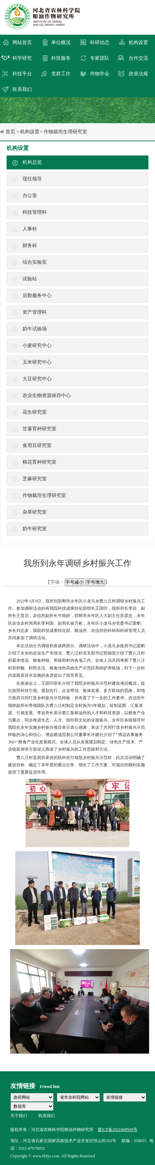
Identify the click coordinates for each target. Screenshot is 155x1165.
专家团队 (99, 58)
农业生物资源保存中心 (46, 395)
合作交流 (138, 58)
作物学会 (99, 73)
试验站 (29, 278)
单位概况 (61, 42)
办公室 (29, 195)
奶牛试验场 (34, 328)
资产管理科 (34, 312)
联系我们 (22, 89)
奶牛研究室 (34, 528)
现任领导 (32, 178)
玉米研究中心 (37, 362)
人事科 (29, 228)
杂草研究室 (34, 512)
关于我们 (18, 1115)
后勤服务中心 (37, 295)
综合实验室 (34, 262)
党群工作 (61, 73)
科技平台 (22, 73)
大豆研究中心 (37, 378)
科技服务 (61, 58)
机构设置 (138, 42)
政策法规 (138, 73)
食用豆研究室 (37, 445)
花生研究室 (34, 412)
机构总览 (32, 162)
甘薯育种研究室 (39, 428)
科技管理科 (34, 212)
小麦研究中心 (37, 345)
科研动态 (99, 42)
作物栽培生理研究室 (44, 495)
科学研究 (22, 58)
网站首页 (22, 42)
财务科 (29, 245)
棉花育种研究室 (39, 462)
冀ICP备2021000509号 (117, 1129)
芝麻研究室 (34, 478)
